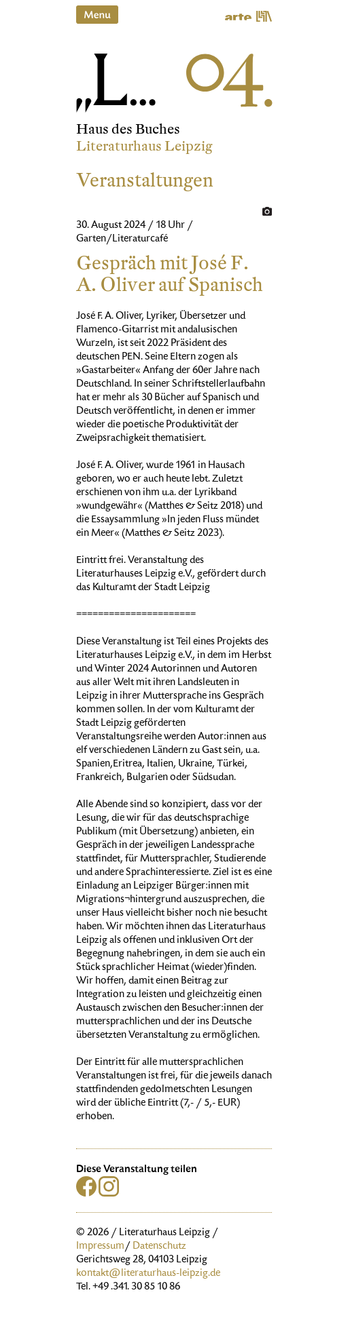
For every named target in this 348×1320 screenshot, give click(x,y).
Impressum (100, 1246)
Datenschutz (159, 1246)
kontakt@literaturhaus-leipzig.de (148, 1273)
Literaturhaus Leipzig (144, 146)
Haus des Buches (128, 129)
